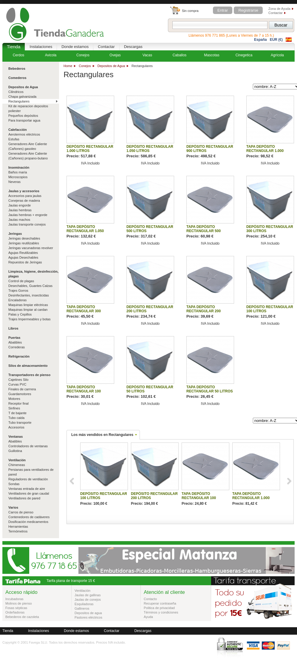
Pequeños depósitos (23, 115)
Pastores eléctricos (88, 617)
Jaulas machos (19, 219)
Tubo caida (16, 418)
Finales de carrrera (22, 389)
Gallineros (82, 608)
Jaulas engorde (19, 205)
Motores (14, 398)
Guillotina (15, 451)
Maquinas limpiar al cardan (27, 309)
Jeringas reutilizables (23, 243)
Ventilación (17, 460)
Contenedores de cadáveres (29, 517)
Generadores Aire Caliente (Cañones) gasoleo (27, 146)
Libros (13, 328)
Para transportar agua (24, 120)
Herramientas (18, 526)
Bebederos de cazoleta (22, 617)
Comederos (17, 78)
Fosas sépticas (16, 608)
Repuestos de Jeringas (25, 262)
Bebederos (16, 68)
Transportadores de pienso (29, 375)
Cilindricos (16, 92)
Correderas (16, 347)
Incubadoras (14, 599)
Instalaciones (41, 46)
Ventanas (15, 436)
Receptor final (18, 403)
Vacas (147, 55)
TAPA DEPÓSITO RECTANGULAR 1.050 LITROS (85, 231)
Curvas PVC (17, 384)
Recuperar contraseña (160, 603)
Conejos (85, 66)
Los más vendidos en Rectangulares (102, 435)
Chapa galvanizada (22, 96)
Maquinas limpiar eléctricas (28, 305)
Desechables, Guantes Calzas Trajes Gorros (30, 288)
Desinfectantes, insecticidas (28, 295)
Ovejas (114, 55)
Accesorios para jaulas (24, 196)
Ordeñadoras (14, 612)
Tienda (13, 46)
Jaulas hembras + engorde (27, 215)
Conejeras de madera (24, 200)
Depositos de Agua (111, 66)
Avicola (50, 55)
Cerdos (18, 55)
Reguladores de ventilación (28, 479)
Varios (13, 507)
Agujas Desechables (23, 257)
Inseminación (18, 167)
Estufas (13, 139)
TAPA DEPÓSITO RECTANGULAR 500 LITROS (203, 231)
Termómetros (17, 531)
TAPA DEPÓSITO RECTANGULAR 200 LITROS (203, 311)
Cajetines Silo (18, 379)
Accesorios (16, 427)
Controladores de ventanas (28, 446)
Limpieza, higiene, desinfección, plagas (33, 274)
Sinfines (14, 408)
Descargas (133, 46)
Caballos (180, 55)
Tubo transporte (19, 422)
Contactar (275, 13)
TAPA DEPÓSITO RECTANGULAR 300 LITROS (83, 311)
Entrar (222, 10)
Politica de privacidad (159, 608)
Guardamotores (19, 394)
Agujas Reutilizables (23, 252)
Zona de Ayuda (279, 8)
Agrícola (277, 55)
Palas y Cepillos (20, 314)
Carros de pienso (20, 512)
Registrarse (248, 10)
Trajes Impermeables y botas (29, 319)
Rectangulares (19, 101)
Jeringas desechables (24, 238)
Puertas (14, 337)
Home (68, 66)
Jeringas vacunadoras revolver (30, 248)
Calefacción (17, 129)
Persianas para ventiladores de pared (31, 472)
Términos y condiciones (161, 612)
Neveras (14, 182)
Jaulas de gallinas (87, 595)
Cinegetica (244, 55)
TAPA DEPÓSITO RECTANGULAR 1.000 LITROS (265, 151)
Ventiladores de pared (24, 498)
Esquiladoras (84, 604)
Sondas (13, 484)
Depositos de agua (88, 613)
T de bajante (17, 413)
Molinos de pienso (18, 603)
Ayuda (148, 617)
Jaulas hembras (20, 210)
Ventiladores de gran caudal (28, 493)
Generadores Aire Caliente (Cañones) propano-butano (28, 156)
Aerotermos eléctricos (24, 134)
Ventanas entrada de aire (26, 488)
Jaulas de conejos (88, 599)
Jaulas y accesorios (23, 191)
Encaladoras (17, 300)
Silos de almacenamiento (27, 365)
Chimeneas (16, 465)
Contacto (150, 599)
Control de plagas (21, 281)
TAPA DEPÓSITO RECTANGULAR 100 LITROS (83, 391)
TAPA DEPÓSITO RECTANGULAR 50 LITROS (209, 389)
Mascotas (211, 55)
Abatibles (15, 342)
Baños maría (17, 172)
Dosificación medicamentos (28, 522)
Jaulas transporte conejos (27, 224)
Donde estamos (75, 46)
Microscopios (17, 177)
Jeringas (15, 233)
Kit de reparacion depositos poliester (28, 108)
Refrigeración (19, 356)
